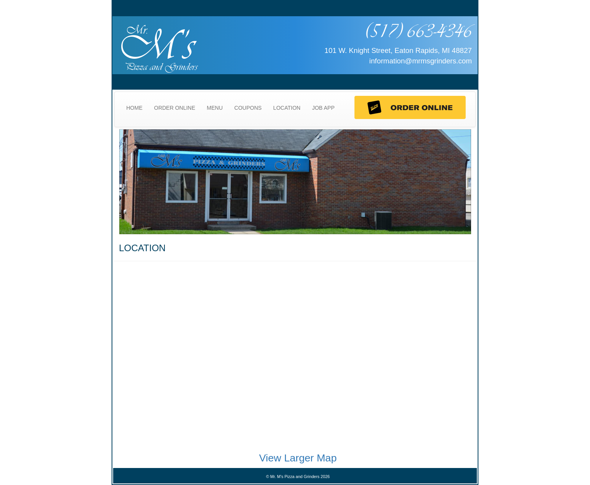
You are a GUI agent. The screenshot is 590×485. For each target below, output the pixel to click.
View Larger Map (298, 458)
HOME (134, 108)
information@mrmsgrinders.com (420, 61)
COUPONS (248, 108)
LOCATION (287, 108)
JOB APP (323, 108)
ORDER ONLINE (174, 108)
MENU (215, 108)
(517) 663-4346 (418, 31)
